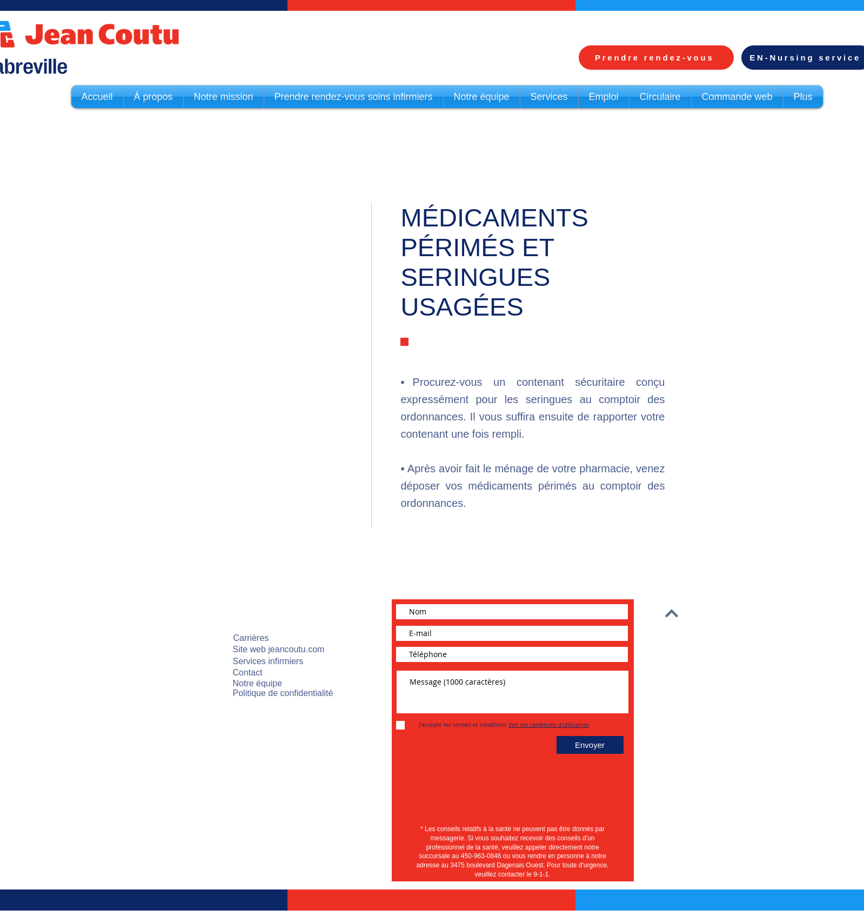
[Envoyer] (590, 745)
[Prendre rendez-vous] (656, 57)
